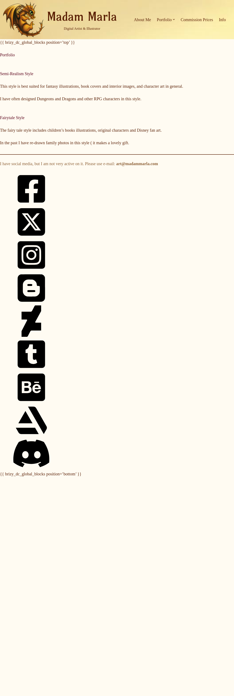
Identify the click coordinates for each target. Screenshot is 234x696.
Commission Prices (197, 19)
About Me (142, 19)
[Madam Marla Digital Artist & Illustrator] (60, 19)
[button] (174, 19)
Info (222, 19)
